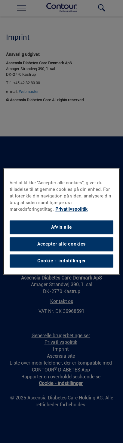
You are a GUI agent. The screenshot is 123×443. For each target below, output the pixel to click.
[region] (61, 221)
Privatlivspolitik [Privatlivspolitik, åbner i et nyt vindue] (71, 209)
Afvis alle (61, 227)
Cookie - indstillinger (61, 261)
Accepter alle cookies (61, 244)
